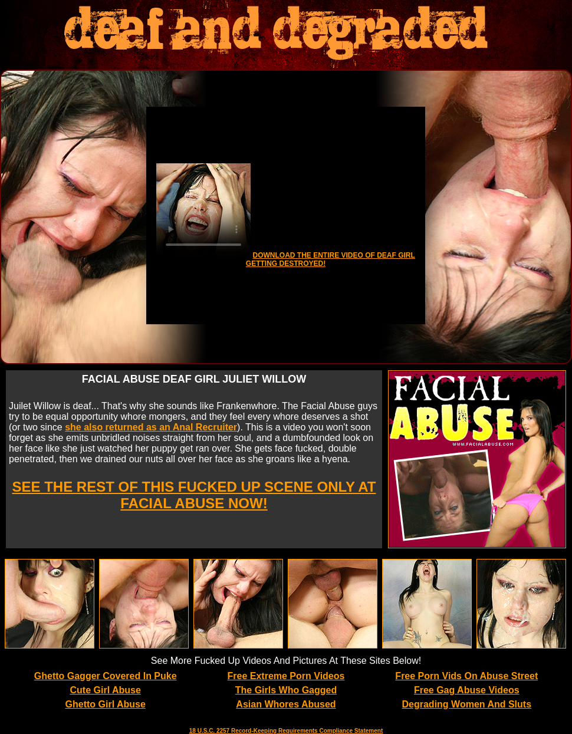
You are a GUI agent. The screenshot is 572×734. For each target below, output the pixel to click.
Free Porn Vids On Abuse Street (466, 676)
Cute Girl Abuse (105, 690)
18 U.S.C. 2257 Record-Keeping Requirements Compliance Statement (286, 731)
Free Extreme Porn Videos (286, 676)
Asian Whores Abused (286, 704)
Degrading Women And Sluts (467, 704)
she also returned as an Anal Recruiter (151, 427)
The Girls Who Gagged (286, 690)
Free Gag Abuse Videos (467, 690)
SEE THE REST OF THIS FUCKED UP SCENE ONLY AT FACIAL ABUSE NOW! (194, 495)
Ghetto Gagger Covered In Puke (105, 676)
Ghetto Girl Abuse (105, 704)
